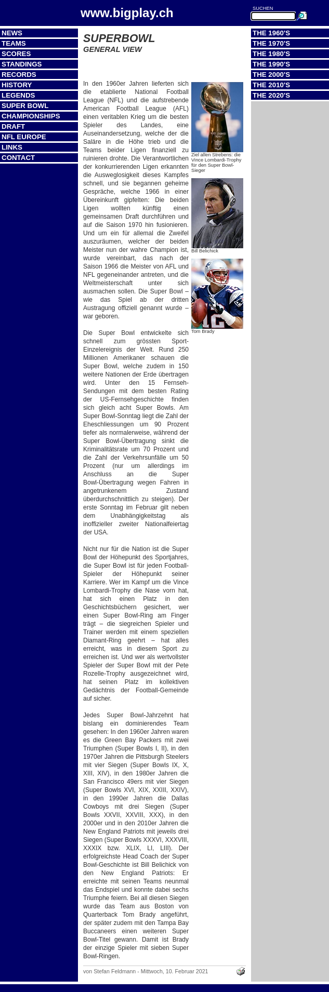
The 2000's (271, 74)
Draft (13, 126)
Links (12, 147)
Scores (16, 54)
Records (19, 74)
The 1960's (271, 33)
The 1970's (271, 43)
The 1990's (271, 64)
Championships (31, 116)
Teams (14, 43)
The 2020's (271, 95)
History (17, 85)
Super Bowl (25, 106)
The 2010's (271, 85)
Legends (18, 95)
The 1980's (271, 54)
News (12, 33)
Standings (22, 64)
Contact (18, 158)
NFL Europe (24, 137)
